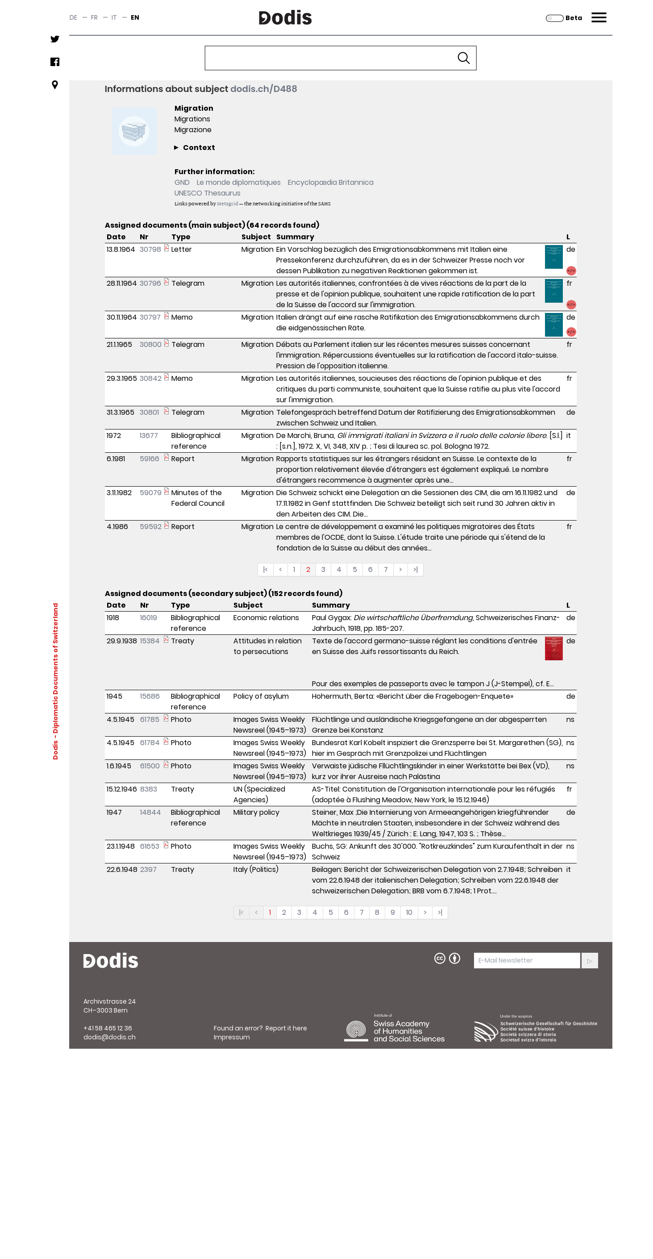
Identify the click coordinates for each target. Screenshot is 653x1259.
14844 (150, 812)
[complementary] (310, 187)
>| (415, 569)
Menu (598, 12)
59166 (149, 459)
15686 (150, 696)
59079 (151, 493)
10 (409, 912)
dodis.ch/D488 (263, 89)
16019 (148, 618)
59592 (151, 526)
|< (265, 569)
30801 (149, 412)
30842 (151, 378)
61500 (150, 766)
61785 (149, 719)
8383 (148, 789)
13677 (149, 435)
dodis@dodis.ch (109, 1037)
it (114, 17)
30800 (151, 344)
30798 (150, 249)
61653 (149, 846)
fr (94, 17)
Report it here (286, 1028)
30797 (150, 317)
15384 (150, 641)
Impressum (232, 1037)
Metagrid (227, 203)
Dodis (54, 749)
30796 (150, 283)
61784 (150, 743)
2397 (148, 869)
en (135, 17)
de (73, 17)
